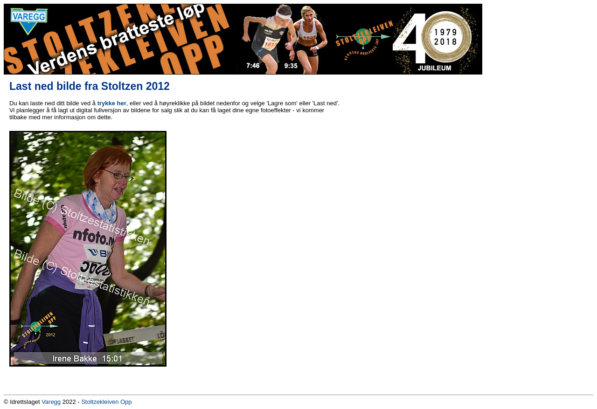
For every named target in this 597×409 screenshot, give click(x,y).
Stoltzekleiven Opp (106, 401)
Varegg (51, 401)
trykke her (111, 103)
